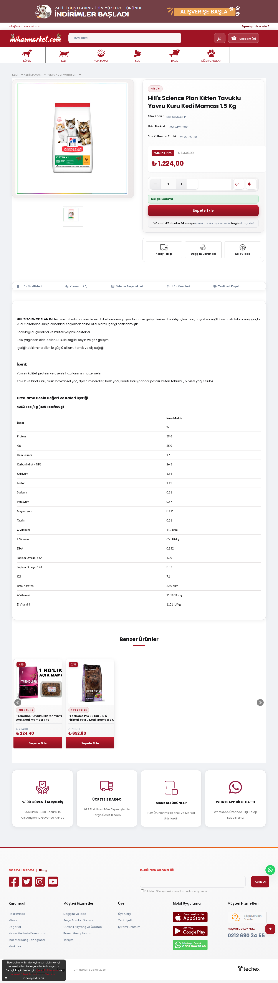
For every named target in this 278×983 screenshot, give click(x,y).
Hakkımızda (17, 914)
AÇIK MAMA (101, 56)
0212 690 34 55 (246, 935)
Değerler (15, 927)
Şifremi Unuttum (129, 927)
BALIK (174, 56)
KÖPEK (26, 56)
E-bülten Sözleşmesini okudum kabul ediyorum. (175, 891)
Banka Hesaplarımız (77, 933)
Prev (17, 702)
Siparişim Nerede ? (255, 26)
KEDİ (63, 56)
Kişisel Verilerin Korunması (27, 933)
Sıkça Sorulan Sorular (78, 920)
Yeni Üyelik (125, 920)
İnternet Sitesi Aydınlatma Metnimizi (33, 974)
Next (260, 702)
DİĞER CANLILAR (211, 56)
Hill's (155, 88)
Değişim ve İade (74, 914)
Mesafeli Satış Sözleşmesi (27, 940)
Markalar (15, 946)
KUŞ (137, 56)
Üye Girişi (124, 914)
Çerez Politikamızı (47, 970)
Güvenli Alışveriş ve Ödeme (82, 927)
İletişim (68, 940)
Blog (43, 870)
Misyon (13, 920)
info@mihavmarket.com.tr (26, 26)
